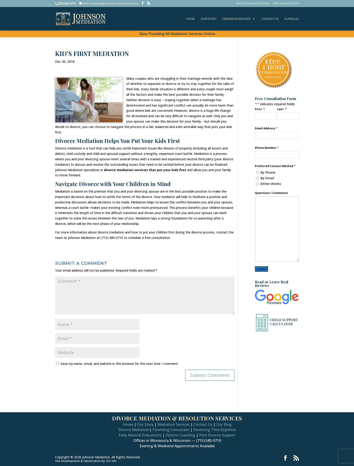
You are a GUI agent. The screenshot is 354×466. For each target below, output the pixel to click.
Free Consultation (286, 3)
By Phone (268, 172)
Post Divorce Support (217, 435)
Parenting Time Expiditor (214, 429)
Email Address (266, 128)
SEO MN (111, 461)
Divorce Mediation (133, 429)
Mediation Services (236, 19)
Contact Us (269, 19)
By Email (267, 178)
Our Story (208, 19)
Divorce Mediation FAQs (252, 3)
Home (190, 19)
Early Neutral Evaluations (140, 435)
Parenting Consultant (170, 429)
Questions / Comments (271, 193)
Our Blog (291, 19)
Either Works (271, 183)
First (260, 109)
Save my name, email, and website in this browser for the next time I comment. (119, 363)
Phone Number (267, 147)
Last (282, 109)
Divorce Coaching (180, 435)
